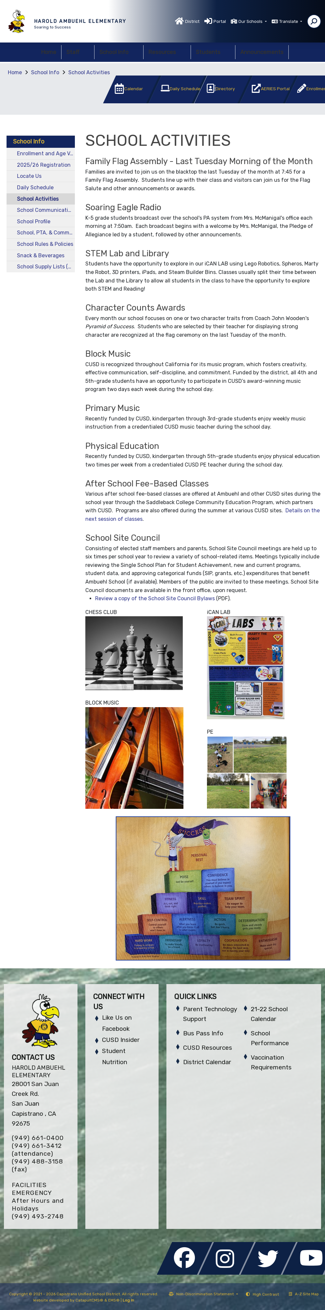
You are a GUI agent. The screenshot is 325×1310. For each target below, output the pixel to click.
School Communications (46, 210)
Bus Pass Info (203, 1033)
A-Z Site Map (304, 1294)
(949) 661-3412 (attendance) (37, 1149)
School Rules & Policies (45, 244)
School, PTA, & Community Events (46, 233)
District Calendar (207, 1062)
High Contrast (266, 1294)
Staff (77, 52)
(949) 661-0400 (38, 1138)
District (192, 21)
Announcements (261, 52)
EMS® (114, 1300)
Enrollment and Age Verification (46, 153)
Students (213, 52)
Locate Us (29, 176)
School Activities (89, 72)
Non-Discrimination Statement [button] (205, 1294)
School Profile (33, 221)
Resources (167, 52)
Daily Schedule (35, 187)
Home (48, 52)
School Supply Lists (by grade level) (46, 267)
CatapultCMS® (89, 1300)
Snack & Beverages (40, 255)
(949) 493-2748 (38, 1216)
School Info (118, 52)
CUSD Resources (207, 1047)
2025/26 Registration (44, 165)
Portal (220, 21)
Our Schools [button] (251, 21)
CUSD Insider (121, 1040)
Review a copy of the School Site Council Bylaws (155, 598)
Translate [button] (289, 21)
